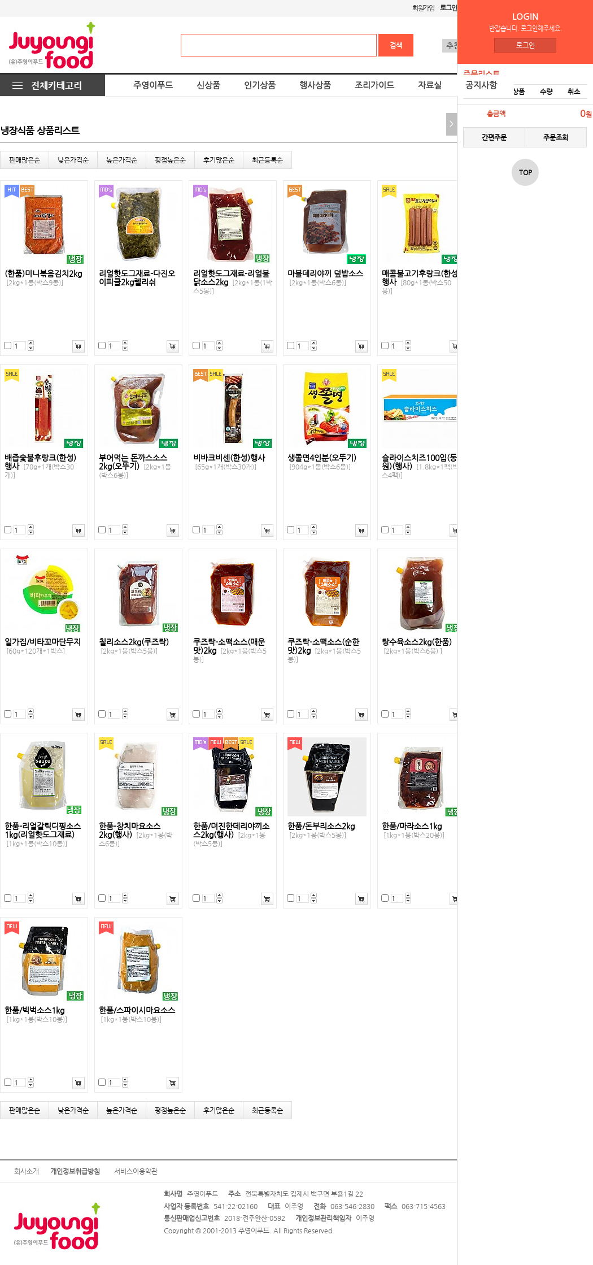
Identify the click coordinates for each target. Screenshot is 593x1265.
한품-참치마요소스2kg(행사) (135, 834)
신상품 (208, 85)
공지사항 (481, 85)
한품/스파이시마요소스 (137, 1014)
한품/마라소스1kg (413, 830)
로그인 (525, 45)
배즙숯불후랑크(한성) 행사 (40, 466)
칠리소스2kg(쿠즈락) (134, 646)
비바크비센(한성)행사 (229, 462)
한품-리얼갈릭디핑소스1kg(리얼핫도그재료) (43, 834)
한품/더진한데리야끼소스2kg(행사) (231, 834)
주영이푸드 (153, 85)
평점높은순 (170, 160)
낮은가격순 (73, 160)
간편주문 (494, 137)
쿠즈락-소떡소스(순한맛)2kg (324, 650)
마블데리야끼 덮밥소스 (325, 277)
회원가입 (423, 8)
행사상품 (315, 85)
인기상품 (260, 85)
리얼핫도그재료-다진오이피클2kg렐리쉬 (137, 277)
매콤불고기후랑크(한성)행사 (421, 282)
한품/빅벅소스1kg (36, 1014)
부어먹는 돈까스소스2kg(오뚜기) (135, 466)
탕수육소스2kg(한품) (417, 646)
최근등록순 (267, 160)
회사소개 (26, 1171)
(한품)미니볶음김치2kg (43, 277)
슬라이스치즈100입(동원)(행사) (420, 466)
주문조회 (555, 137)
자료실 (430, 85)
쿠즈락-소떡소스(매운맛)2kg (230, 650)
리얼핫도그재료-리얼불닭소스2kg (232, 282)
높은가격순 (121, 160)
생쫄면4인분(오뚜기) (321, 462)
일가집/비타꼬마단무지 (43, 646)
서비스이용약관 (136, 1171)
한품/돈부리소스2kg (321, 830)
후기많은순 (218, 160)
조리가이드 (374, 85)
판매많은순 (24, 160)
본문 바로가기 (0, 0)
